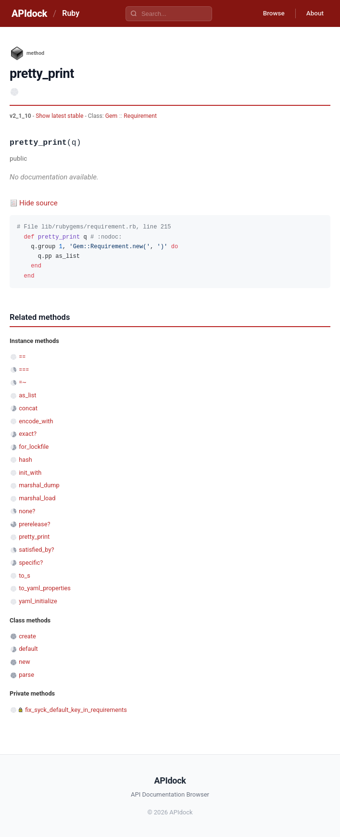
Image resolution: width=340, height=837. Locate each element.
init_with (30, 472)
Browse (270, 13)
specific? (31, 562)
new (24, 661)
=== (24, 369)
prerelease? (34, 524)
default (28, 648)
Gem (111, 116)
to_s (24, 575)
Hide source (38, 203)
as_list (27, 395)
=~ (22, 382)
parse (26, 674)
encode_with (36, 421)
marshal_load (37, 498)
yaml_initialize (38, 601)
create (27, 636)
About (313, 13)
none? (27, 511)
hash (25, 459)
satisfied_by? (36, 549)
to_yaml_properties (45, 588)
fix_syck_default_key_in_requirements (76, 709)
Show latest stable (60, 116)
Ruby (70, 13)
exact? (28, 433)
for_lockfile (34, 446)
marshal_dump (39, 485)
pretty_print (34, 536)
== (22, 356)
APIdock (29, 13)
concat (28, 408)
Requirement (140, 116)
